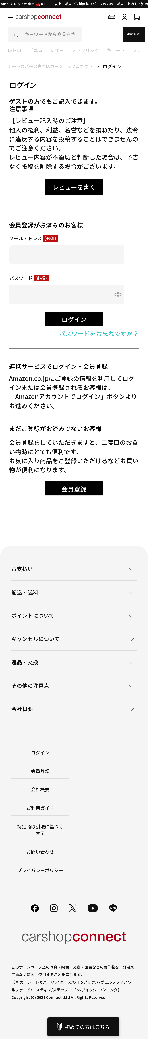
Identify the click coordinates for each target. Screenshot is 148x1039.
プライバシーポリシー (40, 870)
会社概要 (40, 789)
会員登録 (40, 771)
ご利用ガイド (40, 808)
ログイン (40, 752)
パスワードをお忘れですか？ (99, 333)
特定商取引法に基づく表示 (40, 829)
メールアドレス (33, 238)
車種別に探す (134, 33)
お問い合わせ (40, 851)
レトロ (14, 50)
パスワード (29, 278)
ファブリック (85, 50)
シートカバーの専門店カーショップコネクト (50, 66)
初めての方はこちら (83, 1027)
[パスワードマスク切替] (116, 294)
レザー (57, 50)
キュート (116, 50)
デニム (36, 50)
